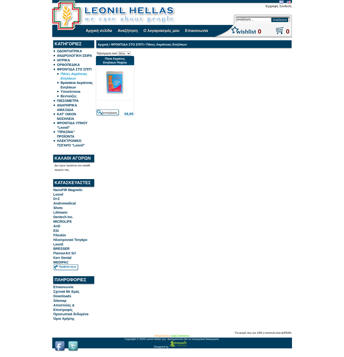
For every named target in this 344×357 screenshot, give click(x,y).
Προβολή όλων (67, 266)
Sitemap (59, 301)
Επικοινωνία (196, 31)
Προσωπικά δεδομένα (70, 314)
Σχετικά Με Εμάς (66, 291)
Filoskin (59, 235)
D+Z (56, 199)
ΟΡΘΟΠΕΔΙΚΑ (68, 65)
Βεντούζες (69, 96)
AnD (56, 226)
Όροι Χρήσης (64, 319)
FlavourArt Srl (64, 253)
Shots (58, 208)
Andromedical (64, 203)
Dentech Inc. (63, 217)
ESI (56, 231)
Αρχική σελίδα (99, 31)
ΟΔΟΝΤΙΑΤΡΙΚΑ (69, 51)
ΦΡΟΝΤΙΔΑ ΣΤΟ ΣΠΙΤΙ (74, 69)
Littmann (60, 212)
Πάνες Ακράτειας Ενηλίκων (166, 44)
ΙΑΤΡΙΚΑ (63, 60)
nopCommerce (180, 336)
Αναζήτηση (128, 31)
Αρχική (103, 44)
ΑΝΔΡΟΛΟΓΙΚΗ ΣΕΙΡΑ (74, 56)
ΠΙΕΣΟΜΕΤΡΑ (68, 101)
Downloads (62, 296)
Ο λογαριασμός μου (161, 31)
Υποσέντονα (71, 92)
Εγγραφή (272, 6)
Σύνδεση (286, 6)
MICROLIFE (62, 221)
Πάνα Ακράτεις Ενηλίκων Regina (115, 60)
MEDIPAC (61, 262)
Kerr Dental (62, 258)
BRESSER (61, 249)
